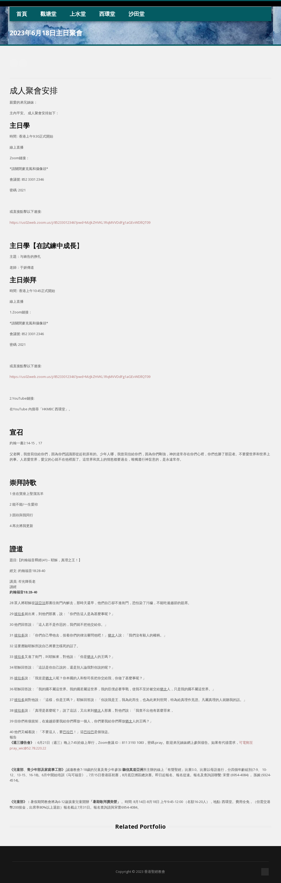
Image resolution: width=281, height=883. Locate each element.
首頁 (21, 13)
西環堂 (107, 13)
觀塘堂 (48, 13)
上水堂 (78, 13)
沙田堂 (136, 13)
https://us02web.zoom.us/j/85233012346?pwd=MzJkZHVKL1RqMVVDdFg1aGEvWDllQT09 (80, 222)
